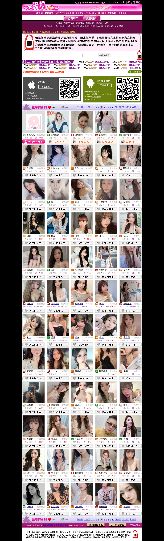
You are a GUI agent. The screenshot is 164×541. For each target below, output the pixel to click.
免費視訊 (41, 135)
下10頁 (125, 107)
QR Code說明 (134, 72)
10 (113, 107)
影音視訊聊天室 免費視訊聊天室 (55, 525)
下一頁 (118, 107)
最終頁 (133, 107)
